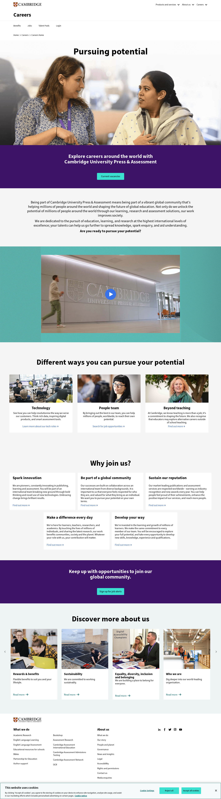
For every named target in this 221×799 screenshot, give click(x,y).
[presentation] (5, 652)
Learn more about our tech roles (39, 426)
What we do (102, 735)
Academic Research (22, 735)
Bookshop (58, 735)
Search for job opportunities (107, 426)
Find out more (175, 426)
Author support (20, 763)
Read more (19, 694)
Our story (101, 740)
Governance (103, 749)
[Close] (216, 790)
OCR (55, 764)
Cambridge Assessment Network (68, 760)
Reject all (169, 790)
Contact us (102, 773)
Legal (99, 759)
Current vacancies (110, 176)
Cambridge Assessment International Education (64, 746)
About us (186, 4)
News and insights (105, 754)
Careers (200, 4)
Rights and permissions (108, 768)
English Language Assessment (27, 744)
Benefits (17, 25)
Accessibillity (103, 763)
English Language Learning (26, 740)
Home (16, 35)
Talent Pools (44, 25)
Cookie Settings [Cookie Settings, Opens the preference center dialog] (147, 790)
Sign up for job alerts (110, 591)
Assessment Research (63, 740)
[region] (110, 791)
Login (58, 25)
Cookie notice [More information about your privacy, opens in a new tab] (81, 796)
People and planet (105, 744)
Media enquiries (104, 777)
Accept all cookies (191, 790)
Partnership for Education (25, 759)
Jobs (29, 25)
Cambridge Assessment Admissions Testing (69, 753)
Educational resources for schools (29, 749)
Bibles (16, 754)
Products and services (166, 4)
